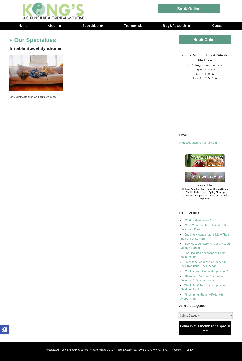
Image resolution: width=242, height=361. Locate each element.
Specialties (90, 26)
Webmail (176, 349)
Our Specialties (32, 40)
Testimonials (133, 26)
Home (23, 26)
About (52, 26)
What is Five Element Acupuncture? (206, 271)
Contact (217, 26)
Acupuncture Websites (58, 349)
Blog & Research (174, 26)
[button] (4, 329)
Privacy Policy (160, 349)
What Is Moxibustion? (198, 220)
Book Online (188, 8)
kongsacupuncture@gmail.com (197, 142)
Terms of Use (145, 349)
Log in (190, 349)
